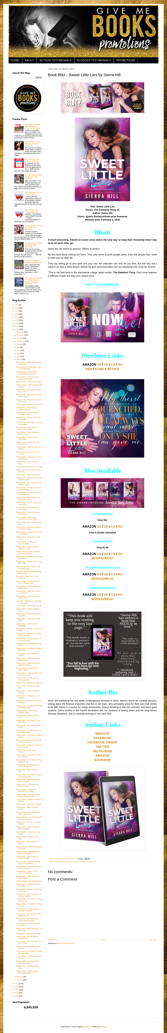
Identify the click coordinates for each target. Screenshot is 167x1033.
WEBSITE (102, 733)
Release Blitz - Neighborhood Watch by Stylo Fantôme (28, 634)
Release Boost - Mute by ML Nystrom (29, 881)
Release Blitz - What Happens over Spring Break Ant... (28, 498)
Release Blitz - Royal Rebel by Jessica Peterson (26, 408)
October (20, 338)
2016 (17, 987)
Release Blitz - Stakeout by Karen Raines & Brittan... (28, 828)
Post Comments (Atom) (65, 943)
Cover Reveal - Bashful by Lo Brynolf (29, 683)
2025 (17, 308)
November (20, 335)
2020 (17, 323)
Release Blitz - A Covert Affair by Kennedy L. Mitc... (27, 413)
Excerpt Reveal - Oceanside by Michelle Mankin (27, 711)
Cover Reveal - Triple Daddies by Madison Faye (27, 433)
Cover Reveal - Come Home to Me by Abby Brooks (28, 567)
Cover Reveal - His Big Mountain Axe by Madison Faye (29, 706)
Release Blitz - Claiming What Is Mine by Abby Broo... (27, 972)
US (99, 364)
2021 (17, 320)
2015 (17, 990)
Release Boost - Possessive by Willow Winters (27, 669)
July (18, 347)
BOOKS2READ (102, 558)
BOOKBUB (102, 760)
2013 (17, 996)
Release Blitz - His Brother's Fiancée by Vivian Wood (29, 479)
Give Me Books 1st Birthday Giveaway (31, 160)
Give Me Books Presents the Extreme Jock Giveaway (33, 177)
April (18, 356)
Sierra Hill (64, 862)
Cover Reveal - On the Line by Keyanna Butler (26, 543)
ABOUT (29, 60)
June (18, 350)
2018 (17, 329)
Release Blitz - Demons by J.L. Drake (29, 467)
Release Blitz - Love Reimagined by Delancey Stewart (28, 895)
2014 (17, 993)
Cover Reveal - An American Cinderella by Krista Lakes (26, 518)
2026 (17, 305)
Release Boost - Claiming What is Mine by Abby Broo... (28, 852)
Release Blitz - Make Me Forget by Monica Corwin (28, 780)
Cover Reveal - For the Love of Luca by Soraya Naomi (28, 731)
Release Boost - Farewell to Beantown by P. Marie (25, 790)
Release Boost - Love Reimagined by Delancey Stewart (29, 818)
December (20, 332)
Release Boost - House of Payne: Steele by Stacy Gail (33, 143)
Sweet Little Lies (73, 862)
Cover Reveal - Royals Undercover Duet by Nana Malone (28, 862)
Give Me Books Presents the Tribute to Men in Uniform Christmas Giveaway (33, 281)
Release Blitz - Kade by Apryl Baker (28, 934)
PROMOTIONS (126, 60)
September (21, 341)
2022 (17, 317)
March (19, 359)
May (18, 353)
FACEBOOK (102, 738)
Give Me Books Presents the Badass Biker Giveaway (33, 245)
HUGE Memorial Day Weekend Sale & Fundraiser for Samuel (33, 126)
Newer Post (53, 940)
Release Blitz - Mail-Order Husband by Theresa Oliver (28, 528)
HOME (15, 60)
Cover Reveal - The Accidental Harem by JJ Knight (26, 428)
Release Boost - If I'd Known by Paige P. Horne (27, 785)
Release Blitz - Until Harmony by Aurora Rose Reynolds (27, 919)
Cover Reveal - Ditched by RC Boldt (28, 606)
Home (103, 940)
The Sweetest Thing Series (87, 862)
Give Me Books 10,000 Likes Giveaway (33, 193)
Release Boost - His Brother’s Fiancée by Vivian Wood (26, 373)
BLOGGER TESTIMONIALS (94, 60)
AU (120, 364)
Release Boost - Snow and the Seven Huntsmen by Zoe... (29, 674)
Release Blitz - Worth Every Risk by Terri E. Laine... (28, 396)
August (19, 344)
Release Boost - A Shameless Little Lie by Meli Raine (28, 368)
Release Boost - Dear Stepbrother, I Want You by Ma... (28, 813)
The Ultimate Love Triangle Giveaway (31, 211)
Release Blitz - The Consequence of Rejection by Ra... (28, 484)
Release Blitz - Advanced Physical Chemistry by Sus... (28, 664)
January (20, 980)
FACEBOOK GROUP (102, 742)
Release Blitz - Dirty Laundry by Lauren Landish (27, 857)
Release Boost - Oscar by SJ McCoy (29, 382)
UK (106, 364)
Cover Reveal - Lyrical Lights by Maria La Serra (27, 679)
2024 (17, 311)
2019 (17, 326)
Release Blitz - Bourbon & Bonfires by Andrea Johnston (28, 552)
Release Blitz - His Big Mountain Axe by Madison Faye (29, 639)
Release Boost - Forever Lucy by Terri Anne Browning (27, 378)
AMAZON (102, 755)
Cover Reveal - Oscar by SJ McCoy (28, 804)
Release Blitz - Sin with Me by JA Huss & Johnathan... (27, 766)
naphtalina (87, 1027)
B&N (89, 369)
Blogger (103, 1027)
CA (113, 364)
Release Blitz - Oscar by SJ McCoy (28, 475)
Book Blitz (57, 862)
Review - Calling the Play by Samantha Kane (33, 261)
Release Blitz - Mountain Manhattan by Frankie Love (28, 493)
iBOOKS (113, 369)
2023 (17, 314)
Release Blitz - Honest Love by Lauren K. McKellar (27, 872)
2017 (17, 984)
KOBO (99, 369)
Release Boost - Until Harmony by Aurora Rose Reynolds (28, 795)
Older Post (152, 940)
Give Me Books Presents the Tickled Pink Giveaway (33, 227)
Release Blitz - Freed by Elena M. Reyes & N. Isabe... (28, 548)
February (20, 977)
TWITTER (102, 747)
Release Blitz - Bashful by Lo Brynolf (29, 405)
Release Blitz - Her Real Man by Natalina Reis (27, 937)
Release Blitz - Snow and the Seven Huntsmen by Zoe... (28, 741)
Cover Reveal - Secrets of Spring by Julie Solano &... (28, 867)
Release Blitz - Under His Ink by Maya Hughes (27, 877)
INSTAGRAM (102, 751)
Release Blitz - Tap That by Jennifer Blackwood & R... (28, 915)
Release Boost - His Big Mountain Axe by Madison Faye (28, 582)
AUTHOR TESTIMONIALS (55, 60)
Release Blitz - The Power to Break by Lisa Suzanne (28, 775)
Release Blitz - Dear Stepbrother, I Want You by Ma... (28, 962)
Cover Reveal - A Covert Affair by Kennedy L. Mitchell (27, 910)
